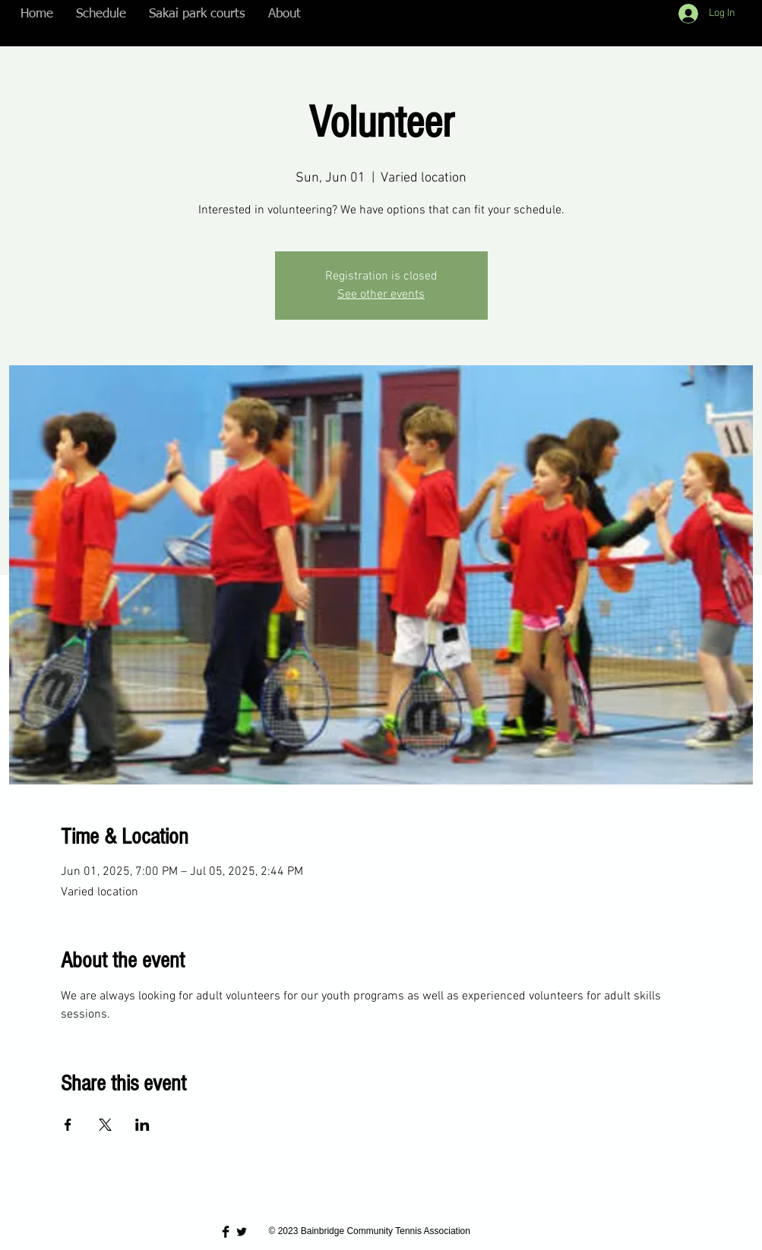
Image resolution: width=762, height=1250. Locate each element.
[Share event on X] (105, 1125)
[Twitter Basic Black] (242, 1232)
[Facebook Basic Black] (226, 1232)
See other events (381, 294)
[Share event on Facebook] (68, 1125)
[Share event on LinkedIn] (142, 1125)
